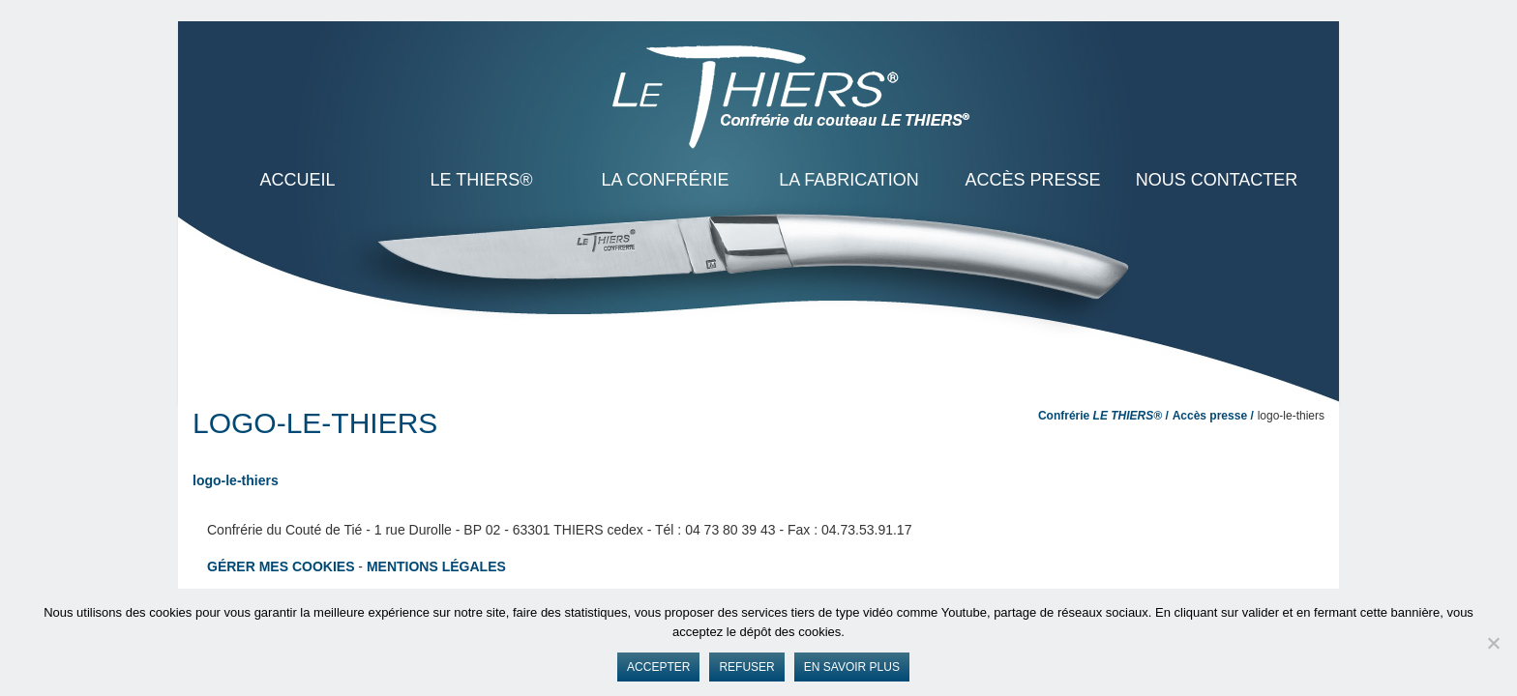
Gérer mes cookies (280, 566)
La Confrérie (665, 179)
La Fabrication (849, 179)
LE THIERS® (482, 179)
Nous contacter (1217, 179)
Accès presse (1032, 179)
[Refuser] (1492, 642)
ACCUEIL (297, 179)
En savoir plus (852, 667)
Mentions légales (436, 566)
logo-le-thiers (236, 480)
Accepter (658, 667)
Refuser (746, 667)
